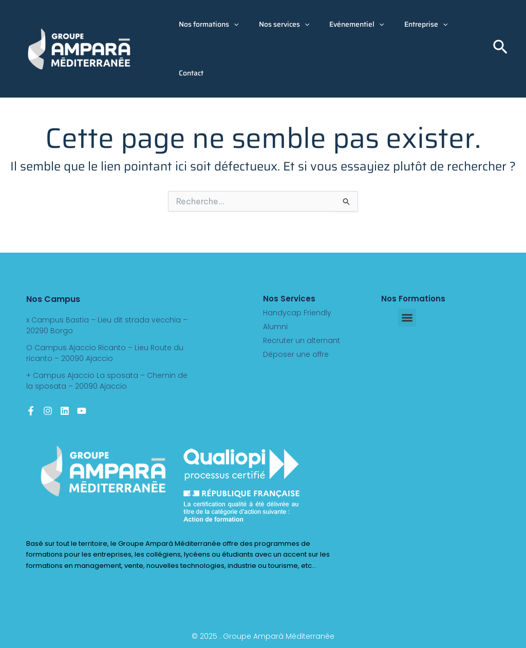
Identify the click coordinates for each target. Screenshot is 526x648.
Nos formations (206, 24)
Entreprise (405, 24)
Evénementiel (342, 24)
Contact (188, 73)
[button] (231, 24)
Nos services (275, 24)
